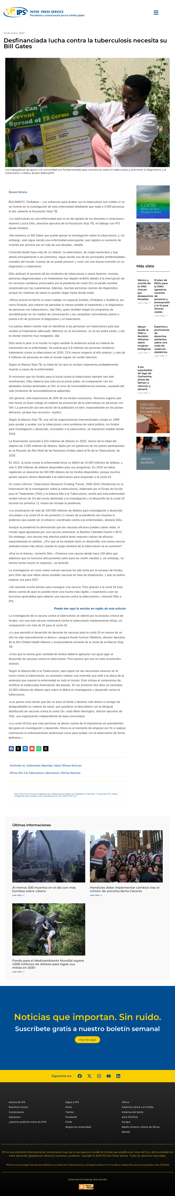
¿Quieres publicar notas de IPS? (28, 1122)
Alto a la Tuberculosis (31, 772)
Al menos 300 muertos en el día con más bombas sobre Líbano (44, 889)
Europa (126, 1122)
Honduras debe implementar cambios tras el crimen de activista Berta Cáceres (124, 889)
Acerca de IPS (17, 1102)
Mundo (126, 1131)
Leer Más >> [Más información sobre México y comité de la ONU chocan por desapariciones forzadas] (144, 302)
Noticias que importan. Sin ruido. (87, 1017)
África (13, 772)
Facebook (71, 1117)
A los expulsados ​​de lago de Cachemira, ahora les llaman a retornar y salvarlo (145, 378)
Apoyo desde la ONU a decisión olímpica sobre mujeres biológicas (144, 337)
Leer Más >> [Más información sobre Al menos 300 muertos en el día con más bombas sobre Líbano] (18, 895)
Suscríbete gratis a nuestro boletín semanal (87, 1029)
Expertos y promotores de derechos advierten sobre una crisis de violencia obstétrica (161, 339)
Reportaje (47, 765)
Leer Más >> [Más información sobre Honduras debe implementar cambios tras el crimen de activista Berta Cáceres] (96, 895)
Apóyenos (15, 1117)
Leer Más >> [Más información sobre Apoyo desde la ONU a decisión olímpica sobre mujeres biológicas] (144, 352)
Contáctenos (16, 1112)
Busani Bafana (18, 192)
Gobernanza (33, 765)
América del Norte (133, 1112)
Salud (57, 765)
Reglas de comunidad (78, 1127)
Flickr (68, 1122)
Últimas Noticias (72, 765)
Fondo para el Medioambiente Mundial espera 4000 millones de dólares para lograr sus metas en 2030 (48, 964)
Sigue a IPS (72, 1102)
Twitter (69, 1112)
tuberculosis (52, 772)
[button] (11, 748)
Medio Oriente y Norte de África (141, 1127)
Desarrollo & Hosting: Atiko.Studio (87, 1179)
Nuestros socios (18, 1107)
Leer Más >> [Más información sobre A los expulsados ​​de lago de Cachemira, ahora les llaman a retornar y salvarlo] (144, 392)
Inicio (68, 1107)
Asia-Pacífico (130, 1117)
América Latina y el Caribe (137, 1107)
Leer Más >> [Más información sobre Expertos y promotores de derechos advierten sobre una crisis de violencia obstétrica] (160, 355)
